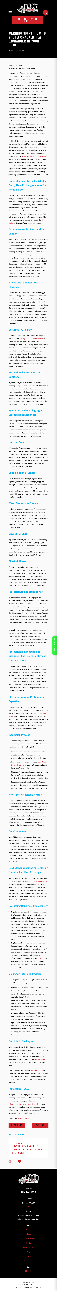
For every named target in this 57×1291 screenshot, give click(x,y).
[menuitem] (18, 1287)
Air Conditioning (28, 1238)
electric (41, 958)
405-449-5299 (28, 1192)
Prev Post (17, 1125)
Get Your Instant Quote (27, 20)
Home (28, 1229)
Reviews (28, 1256)
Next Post (40, 1125)
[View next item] (19, 1161)
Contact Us (28, 1261)
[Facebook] (31, 1271)
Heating (28, 1243)
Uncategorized (23, 1118)
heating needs (39, 1059)
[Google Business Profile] (26, 1271)
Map (28, 1206)
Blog (28, 1252)
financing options (37, 1070)
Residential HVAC (28, 1247)
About (28, 1234)
